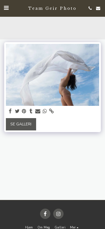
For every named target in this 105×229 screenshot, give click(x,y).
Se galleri (20, 124)
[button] (6, 8)
